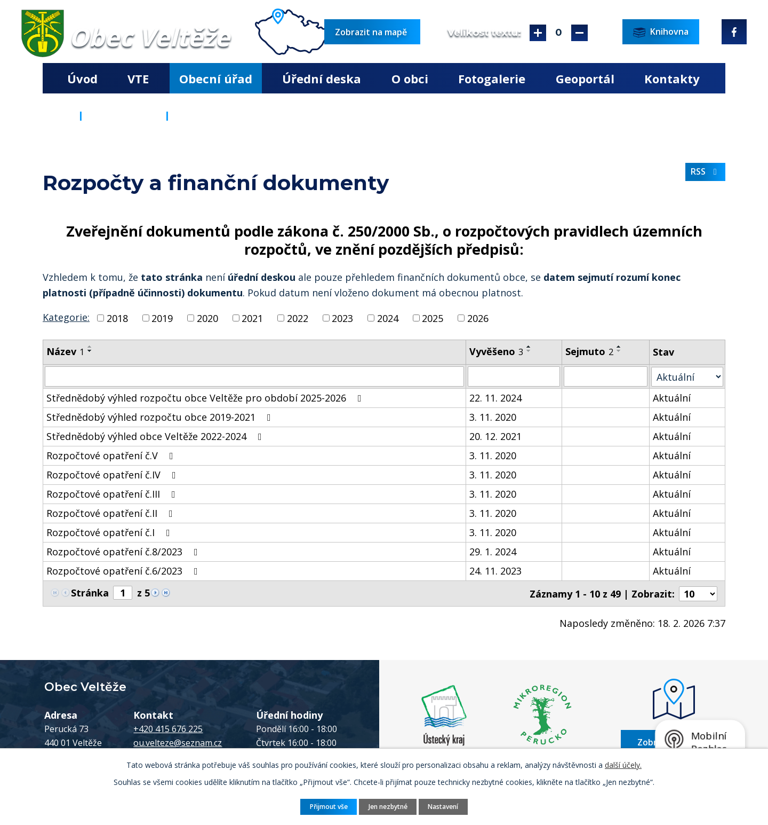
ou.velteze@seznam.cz (177, 742)
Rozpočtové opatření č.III (113, 494)
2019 (162, 317)
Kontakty (672, 78)
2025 (432, 317)
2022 (297, 317)
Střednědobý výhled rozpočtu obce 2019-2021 (160, 417)
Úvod (82, 78)
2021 (252, 317)
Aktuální (672, 397)
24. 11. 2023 (496, 570)
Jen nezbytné (388, 806)
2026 (478, 317)
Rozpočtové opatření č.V (112, 455)
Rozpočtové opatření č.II (111, 513)
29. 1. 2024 (493, 551)
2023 (342, 317)
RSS (706, 172)
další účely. (623, 764)
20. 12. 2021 (496, 436)
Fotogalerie (491, 78)
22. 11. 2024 (496, 397)
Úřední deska (321, 78)
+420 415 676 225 (168, 728)
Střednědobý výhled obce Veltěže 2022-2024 (156, 436)
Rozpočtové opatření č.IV (113, 474)
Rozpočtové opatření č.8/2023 (124, 551)
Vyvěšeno (497, 351)
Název (65, 351)
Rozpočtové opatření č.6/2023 (124, 570)
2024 (387, 317)
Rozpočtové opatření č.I (110, 532)
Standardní (558, 33)
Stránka (90, 592)
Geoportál (585, 78)
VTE (138, 78)
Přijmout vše (327, 806)
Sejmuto (589, 351)
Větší (538, 33)
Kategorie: (66, 317)
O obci (409, 78)
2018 (117, 317)
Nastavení (444, 806)
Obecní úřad (215, 78)
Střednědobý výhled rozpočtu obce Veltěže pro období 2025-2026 (206, 397)
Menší (579, 33)
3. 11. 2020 (493, 417)
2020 (207, 317)
